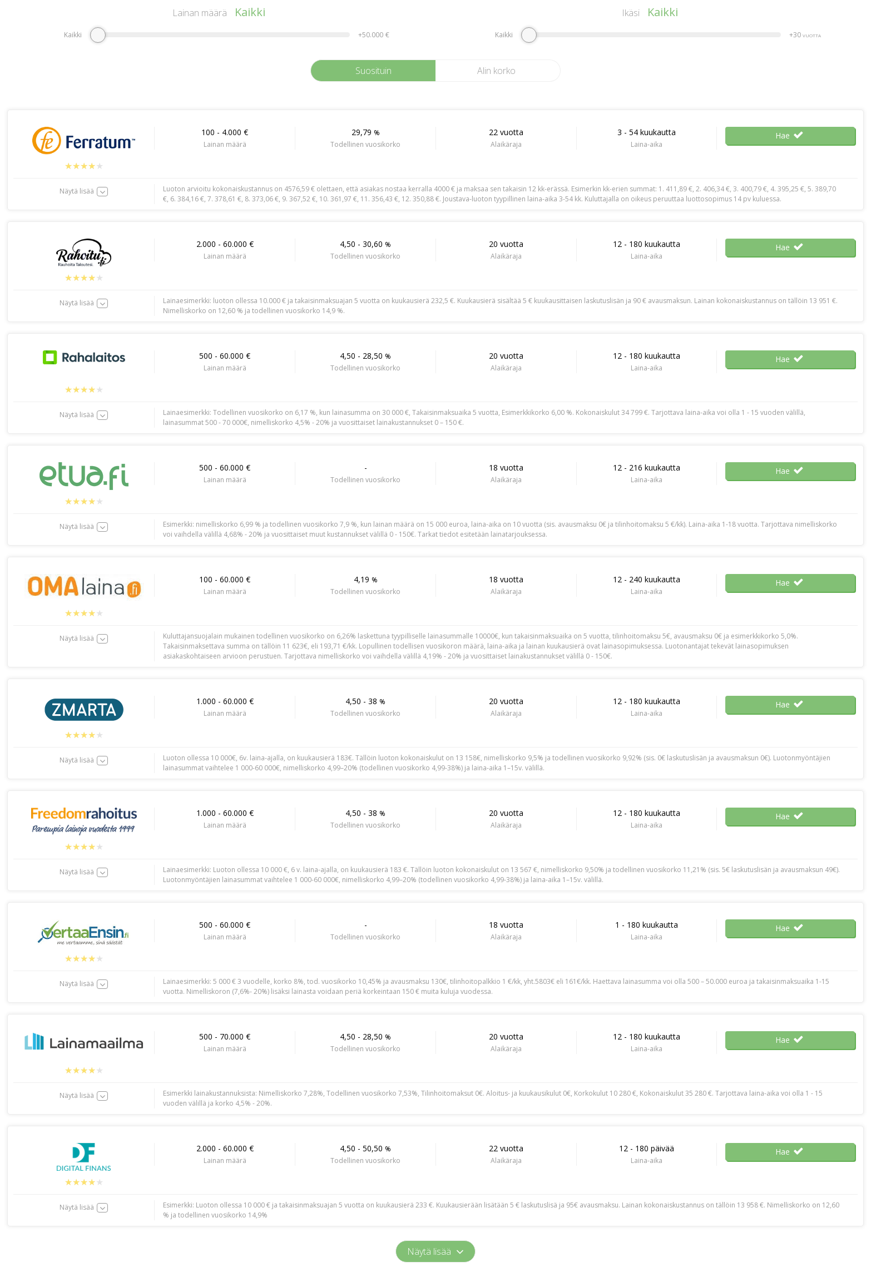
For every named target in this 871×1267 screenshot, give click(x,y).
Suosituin (373, 71)
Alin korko (496, 71)
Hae (790, 135)
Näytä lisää (77, 191)
